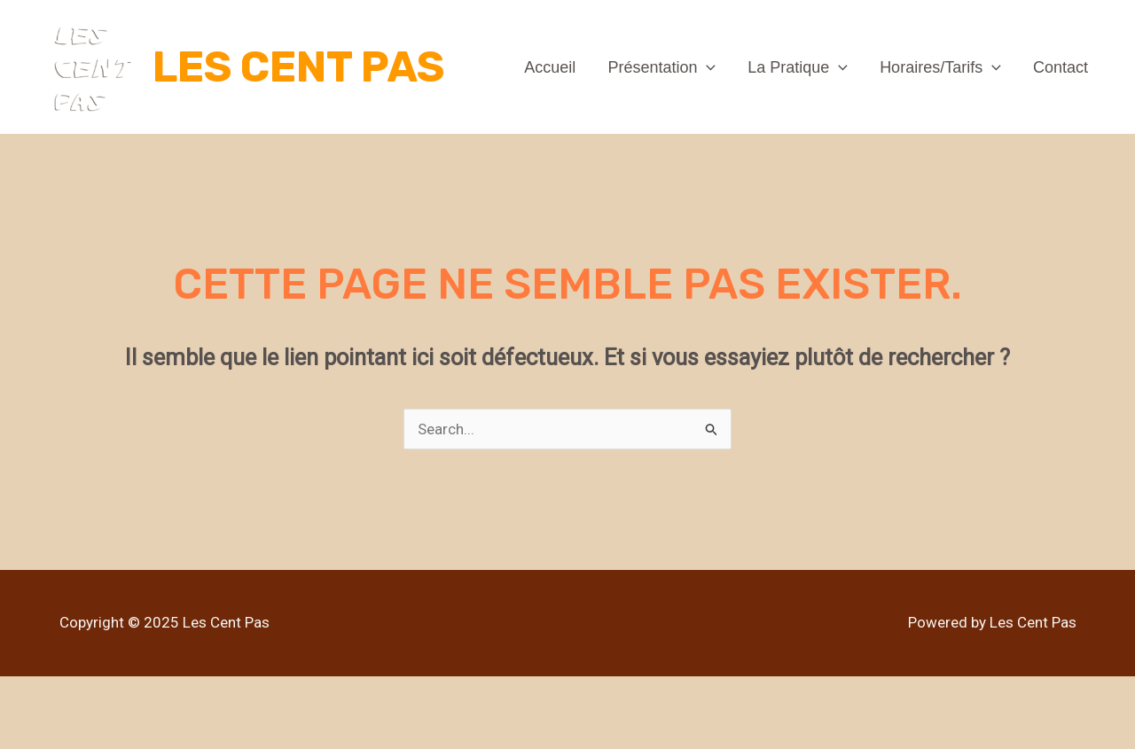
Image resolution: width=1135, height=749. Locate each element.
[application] (706, 67)
